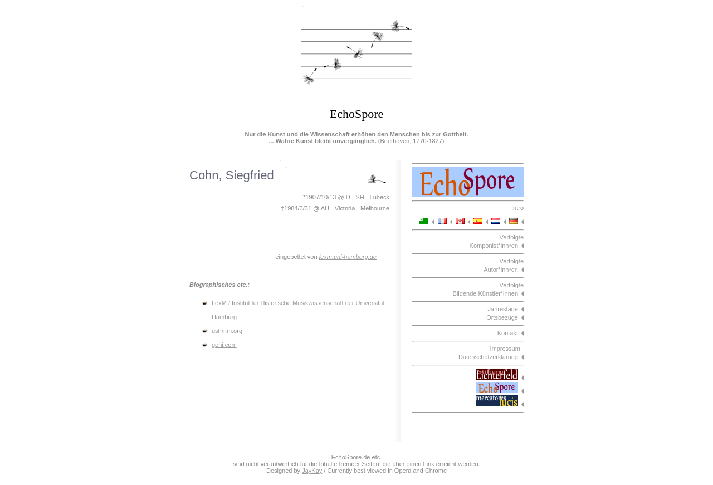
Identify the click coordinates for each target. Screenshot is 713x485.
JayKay (312, 470)
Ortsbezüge (502, 317)
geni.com (224, 344)
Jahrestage (503, 309)
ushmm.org (227, 330)
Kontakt (507, 333)
